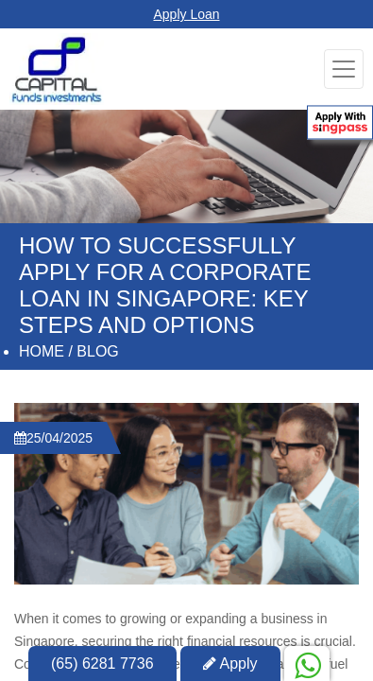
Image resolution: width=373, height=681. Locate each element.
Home (41, 351)
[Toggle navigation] (344, 69)
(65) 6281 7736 (102, 663)
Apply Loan (186, 14)
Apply (230, 663)
